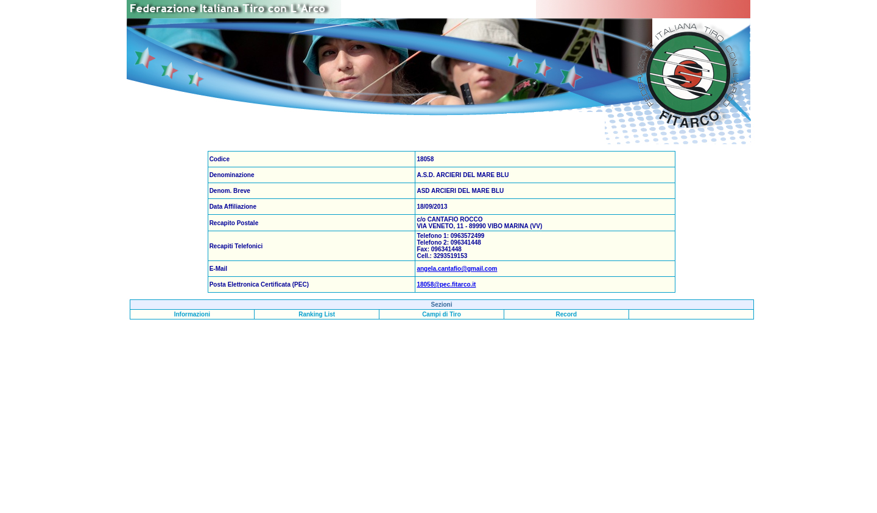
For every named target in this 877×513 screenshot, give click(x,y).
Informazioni (192, 314)
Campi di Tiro (441, 314)
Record (566, 314)
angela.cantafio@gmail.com (457, 268)
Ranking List (316, 314)
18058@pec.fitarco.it (446, 284)
